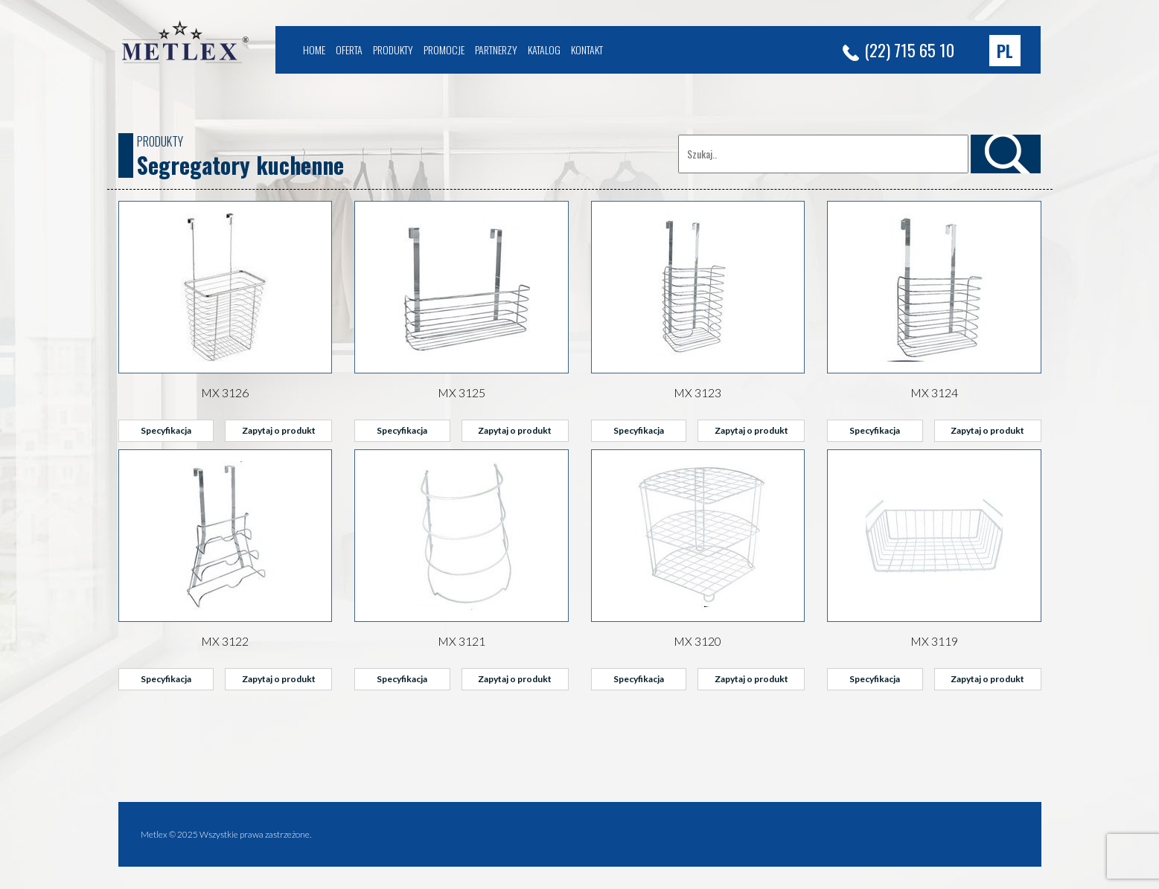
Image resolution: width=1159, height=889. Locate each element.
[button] (1005, 50)
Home (314, 49)
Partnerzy (496, 49)
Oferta (349, 49)
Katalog (544, 49)
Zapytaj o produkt (279, 430)
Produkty (393, 49)
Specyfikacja (166, 430)
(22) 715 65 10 (898, 50)
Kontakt (587, 49)
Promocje (444, 49)
